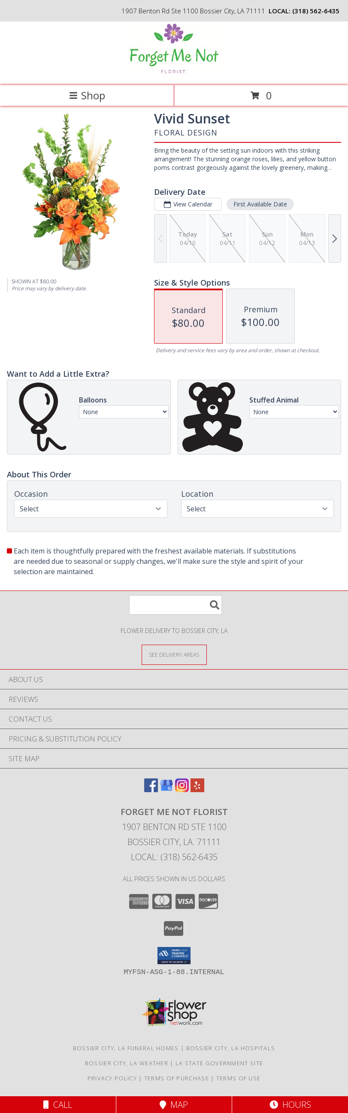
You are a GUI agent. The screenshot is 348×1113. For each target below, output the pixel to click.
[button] (174, 955)
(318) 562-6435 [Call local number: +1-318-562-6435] (315, 10)
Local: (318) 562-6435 (174, 857)
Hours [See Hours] (290, 1104)
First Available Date (260, 204)
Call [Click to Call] (57, 1104)
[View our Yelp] (197, 789)
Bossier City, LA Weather (126, 1063)
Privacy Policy (112, 1078)
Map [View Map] (174, 1104)
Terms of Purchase (176, 1078)
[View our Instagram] (182, 789)
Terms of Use (238, 1078)
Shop (87, 95)
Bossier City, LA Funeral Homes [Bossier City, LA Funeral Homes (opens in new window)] (126, 1048)
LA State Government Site (219, 1063)
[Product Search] (175, 605)
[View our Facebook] (151, 789)
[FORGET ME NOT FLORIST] (174, 73)
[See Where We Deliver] (174, 654)
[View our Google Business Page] (166, 789)
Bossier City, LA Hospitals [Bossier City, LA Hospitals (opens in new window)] (230, 1048)
